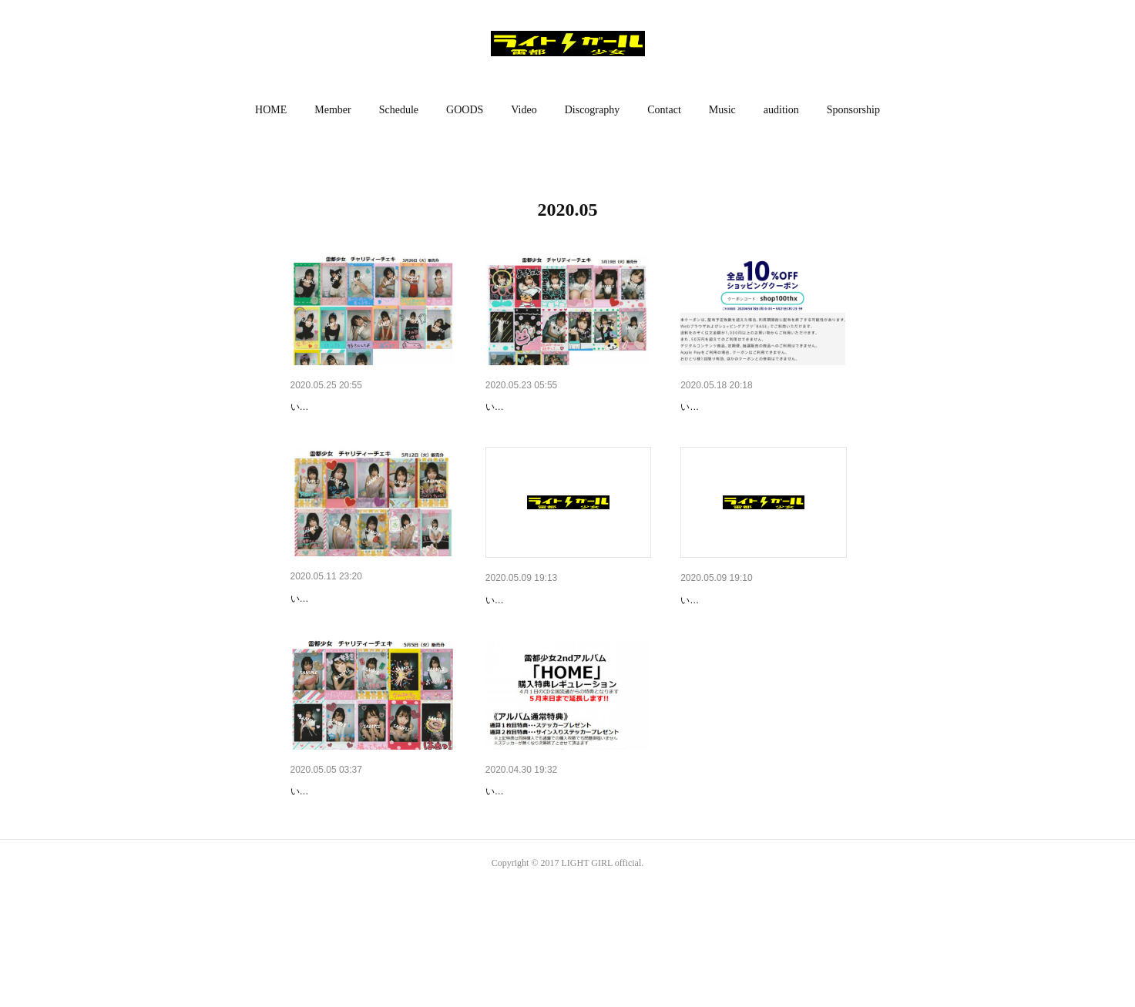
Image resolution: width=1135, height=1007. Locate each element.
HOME (271, 110)
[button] (271, 110)
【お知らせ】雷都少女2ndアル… (564, 871)
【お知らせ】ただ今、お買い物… (761, 407)
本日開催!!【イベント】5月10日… (567, 639)
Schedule (398, 110)
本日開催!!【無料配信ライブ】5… (762, 639)
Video (523, 110)
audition (781, 110)
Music (722, 110)
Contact (664, 110)
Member (332, 110)
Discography (592, 110)
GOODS (464, 110)
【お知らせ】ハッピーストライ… (371, 407)
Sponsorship (853, 110)
